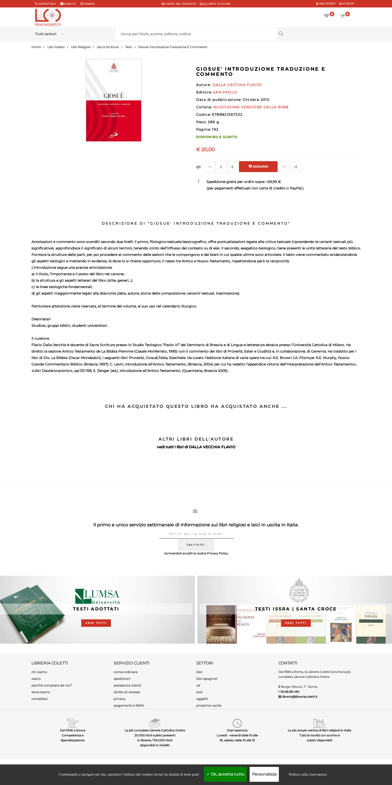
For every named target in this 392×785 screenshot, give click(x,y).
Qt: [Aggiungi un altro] (198, 167)
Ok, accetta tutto (225, 774)
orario (89, 3)
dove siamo (40, 692)
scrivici (70, 3)
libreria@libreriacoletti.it (299, 696)
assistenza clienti (127, 685)
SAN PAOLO (225, 92)
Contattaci (47, 3)
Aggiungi (258, 166)
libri (199, 672)
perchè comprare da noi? (51, 685)
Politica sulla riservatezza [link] (308, 774)
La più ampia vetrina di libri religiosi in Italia (319, 730)
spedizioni (122, 679)
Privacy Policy (217, 553)
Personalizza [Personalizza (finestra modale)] (264, 774)
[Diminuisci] (210, 166)
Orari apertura (237, 730)
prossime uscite (208, 705)
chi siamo (39, 672)
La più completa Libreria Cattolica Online (155, 730)
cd (198, 685)
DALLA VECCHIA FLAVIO (212, 447)
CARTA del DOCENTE (179, 3)
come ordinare (125, 672)
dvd (199, 692)
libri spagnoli (206, 679)
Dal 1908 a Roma (72, 730)
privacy (119, 699)
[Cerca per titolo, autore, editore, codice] (317, 33)
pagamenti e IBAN (129, 705)
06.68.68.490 (289, 692)
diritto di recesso (127, 692)
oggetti (202, 699)
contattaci (39, 699)
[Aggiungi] (232, 166)
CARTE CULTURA (215, 3)
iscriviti (196, 544)
